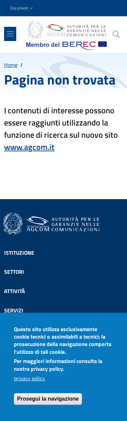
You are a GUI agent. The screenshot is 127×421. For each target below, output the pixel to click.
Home (11, 65)
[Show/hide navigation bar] (10, 34)
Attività (14, 291)
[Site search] (116, 34)
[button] (22, 8)
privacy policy (29, 383)
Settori (14, 272)
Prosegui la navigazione (48, 404)
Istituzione (19, 253)
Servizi (13, 310)
